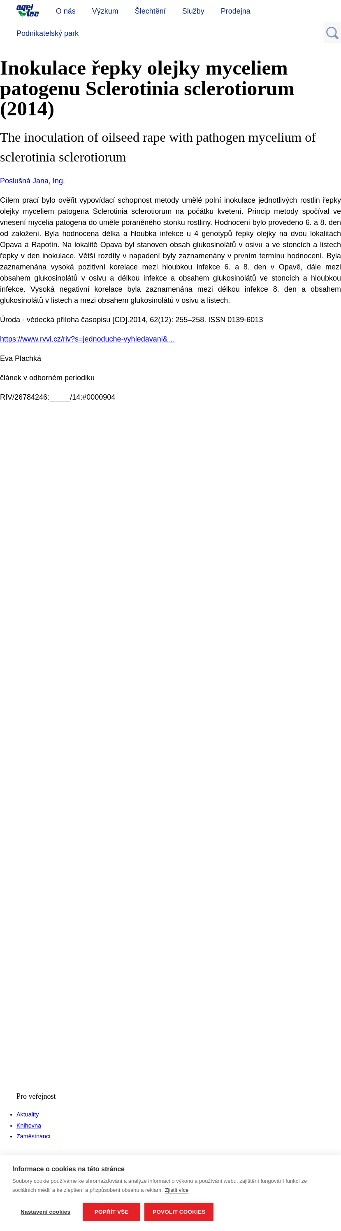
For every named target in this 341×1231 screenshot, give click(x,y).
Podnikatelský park (47, 33)
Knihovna (28, 1125)
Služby (193, 11)
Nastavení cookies (45, 1212)
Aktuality (27, 1114)
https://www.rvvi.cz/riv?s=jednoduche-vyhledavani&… (87, 339)
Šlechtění (150, 11)
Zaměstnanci (33, 1136)
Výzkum (105, 11)
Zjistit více (177, 1190)
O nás (66, 11)
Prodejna (236, 11)
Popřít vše (112, 1212)
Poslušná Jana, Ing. (32, 181)
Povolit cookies (179, 1212)
